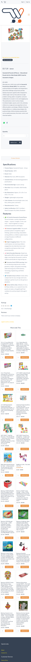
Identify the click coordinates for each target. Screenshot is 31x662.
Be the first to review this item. (11, 45)
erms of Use (5, 648)
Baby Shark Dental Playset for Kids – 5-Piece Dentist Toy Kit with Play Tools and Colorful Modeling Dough (7, 455)
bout (3, 638)
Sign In (22, 2)
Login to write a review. (7, 310)
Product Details (15, 146)
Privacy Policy (5, 656)
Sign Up (28, 2)
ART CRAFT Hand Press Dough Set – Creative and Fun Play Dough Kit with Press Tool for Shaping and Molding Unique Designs (23, 426)
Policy (6, 651)
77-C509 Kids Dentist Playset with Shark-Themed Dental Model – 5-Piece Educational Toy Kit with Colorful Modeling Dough (8, 396)
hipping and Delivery (7, 654)
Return (3, 651)
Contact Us (4, 641)
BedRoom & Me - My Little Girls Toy (23, 453)
